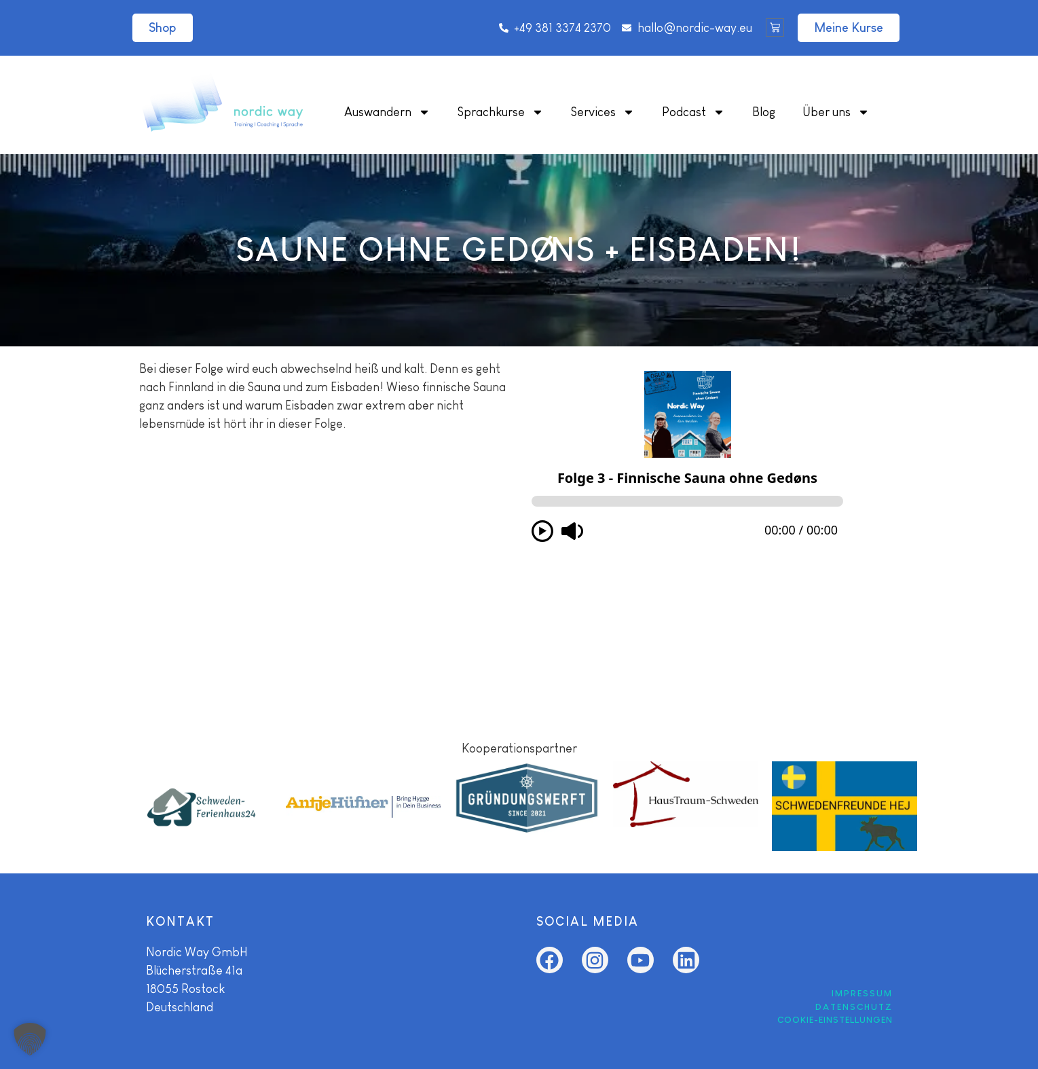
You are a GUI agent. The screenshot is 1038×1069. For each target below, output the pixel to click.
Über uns (836, 112)
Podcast (693, 112)
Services (603, 112)
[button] (30, 1039)
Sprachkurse (501, 112)
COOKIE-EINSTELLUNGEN (835, 1020)
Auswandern (387, 112)
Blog (763, 112)
